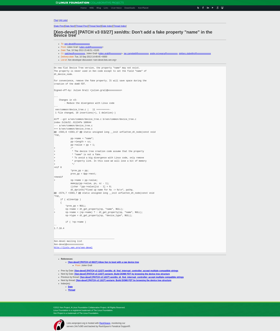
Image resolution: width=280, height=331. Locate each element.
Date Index (107, 26)
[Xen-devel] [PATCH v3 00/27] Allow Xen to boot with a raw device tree (103, 262)
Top (56, 20)
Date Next (69, 26)
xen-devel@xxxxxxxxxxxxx (77, 44)
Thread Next (95, 26)
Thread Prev (82, 26)
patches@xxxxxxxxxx (75, 53)
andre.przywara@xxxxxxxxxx (164, 53)
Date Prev (59, 26)
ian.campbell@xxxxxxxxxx (136, 53)
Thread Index (119, 26)
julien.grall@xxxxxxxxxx (91, 47)
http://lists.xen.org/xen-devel (73, 247)
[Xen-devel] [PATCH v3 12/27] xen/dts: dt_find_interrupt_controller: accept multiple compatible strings (126, 270)
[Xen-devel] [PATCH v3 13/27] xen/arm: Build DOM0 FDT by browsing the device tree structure (122, 274)
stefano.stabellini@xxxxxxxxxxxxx (195, 53)
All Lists (63, 20)
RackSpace (104, 323)
